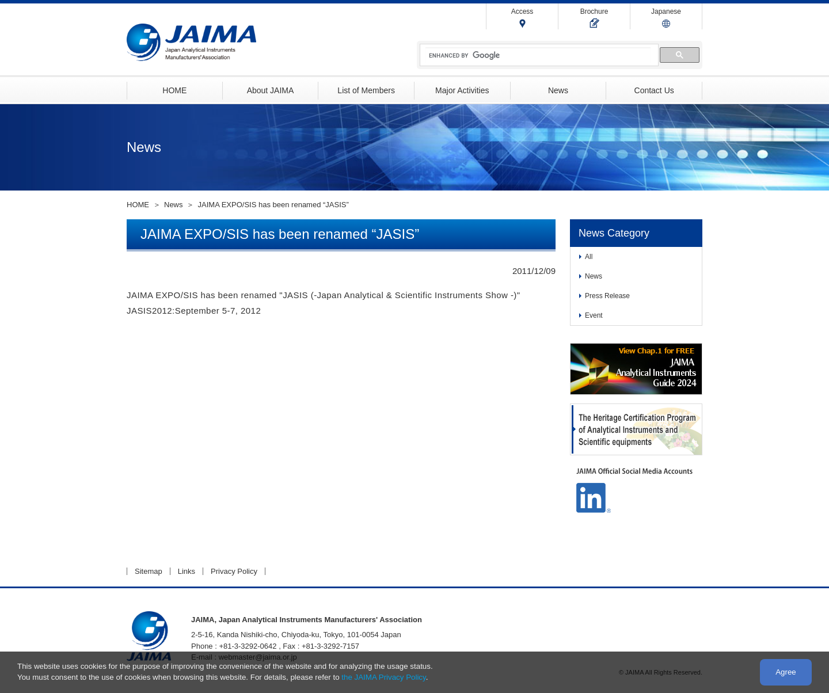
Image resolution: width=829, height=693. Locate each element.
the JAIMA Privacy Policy (383, 677)
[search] (538, 55)
